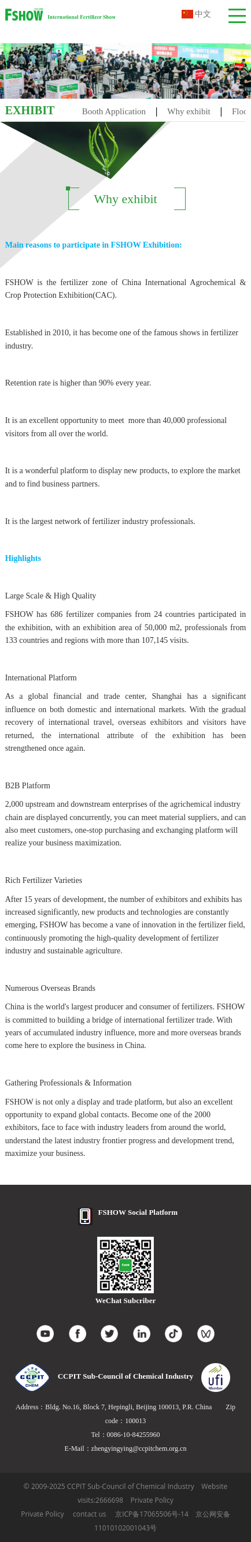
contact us (89, 1514)
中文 (197, 14)
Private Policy (152, 1500)
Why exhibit (189, 111)
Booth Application (114, 111)
